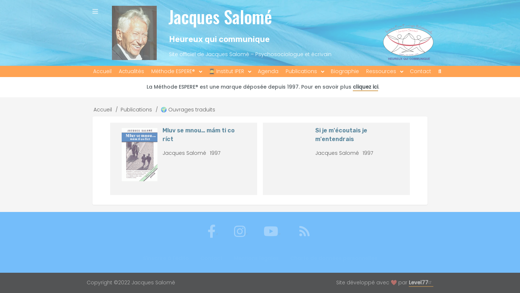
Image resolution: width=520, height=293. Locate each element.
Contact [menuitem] (420, 71)
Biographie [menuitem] (345, 71)
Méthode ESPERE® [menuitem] (173, 71)
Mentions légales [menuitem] (256, 258)
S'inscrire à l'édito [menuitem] (166, 258)
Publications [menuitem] (301, 71)
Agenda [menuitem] (268, 71)
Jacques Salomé (220, 16)
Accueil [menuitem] (102, 71)
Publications (136, 109)
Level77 (421, 282)
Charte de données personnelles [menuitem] (333, 258)
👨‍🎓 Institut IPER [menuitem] (226, 71)
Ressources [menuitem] (381, 71)
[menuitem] (440, 71)
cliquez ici (365, 86)
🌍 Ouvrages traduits (188, 109)
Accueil (103, 109)
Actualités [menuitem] (131, 71)
